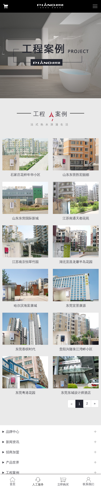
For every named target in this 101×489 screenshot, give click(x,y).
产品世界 (12, 462)
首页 (12, 484)
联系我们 (88, 484)
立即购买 (63, 484)
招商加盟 (12, 452)
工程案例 (12, 472)
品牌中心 (12, 432)
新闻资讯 (12, 442)
